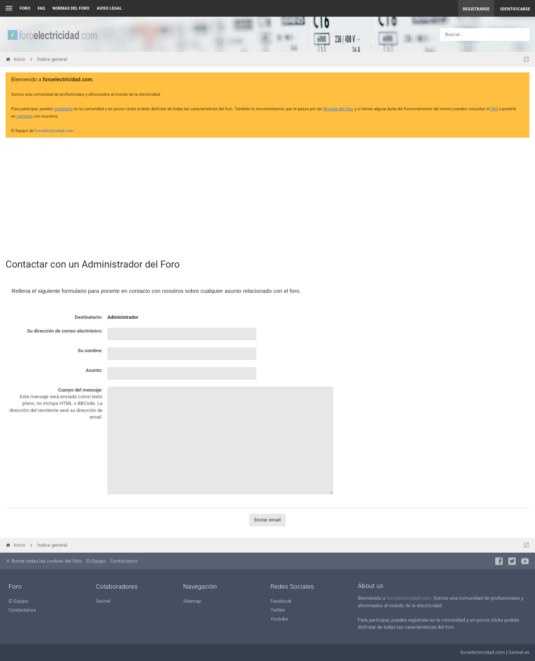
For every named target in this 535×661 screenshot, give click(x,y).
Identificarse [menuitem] (515, 9)
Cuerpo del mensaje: (80, 390)
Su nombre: (90, 350)
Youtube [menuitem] (279, 619)
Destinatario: (89, 317)
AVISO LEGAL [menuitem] (109, 8)
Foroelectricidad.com (54, 130)
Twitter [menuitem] (277, 610)
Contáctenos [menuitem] (124, 561)
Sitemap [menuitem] (192, 601)
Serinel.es (519, 652)
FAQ (41, 8)
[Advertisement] (267, 195)
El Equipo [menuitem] (96, 561)
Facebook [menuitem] (280, 601)
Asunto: (94, 370)
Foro (25, 8)
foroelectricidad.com (408, 598)
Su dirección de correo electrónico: (65, 331)
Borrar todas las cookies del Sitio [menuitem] (44, 561)
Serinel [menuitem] (103, 601)
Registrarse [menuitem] (476, 9)
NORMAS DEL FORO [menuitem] (70, 8)
